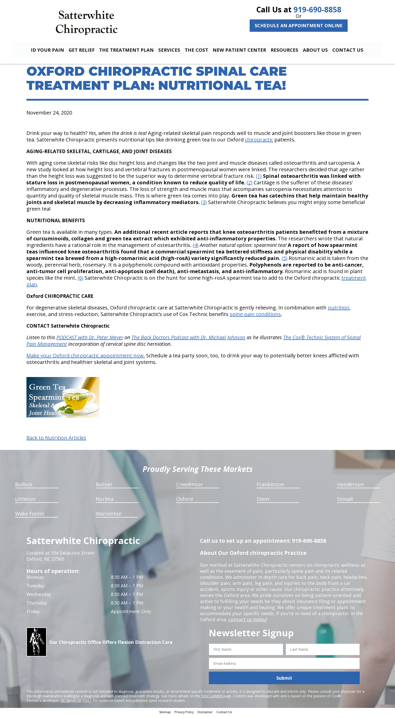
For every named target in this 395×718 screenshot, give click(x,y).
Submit (284, 680)
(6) (80, 280)
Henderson (350, 486)
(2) (249, 184)
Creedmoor (189, 486)
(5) (284, 260)
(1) (259, 178)
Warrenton (109, 515)
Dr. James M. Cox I (76, 702)
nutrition (338, 309)
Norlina (104, 501)
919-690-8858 (317, 9)
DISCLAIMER (211, 698)
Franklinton (270, 486)
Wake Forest (29, 515)
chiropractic (259, 141)
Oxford (184, 501)
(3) (204, 204)
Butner (104, 486)
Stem (263, 501)
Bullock (23, 486)
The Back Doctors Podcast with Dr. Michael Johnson (188, 339)
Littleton (25, 501)
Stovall (345, 501)
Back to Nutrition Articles (56, 440)
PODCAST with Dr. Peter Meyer (89, 339)
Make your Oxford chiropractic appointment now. (85, 357)
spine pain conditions (255, 316)
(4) (196, 247)
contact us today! (247, 622)
